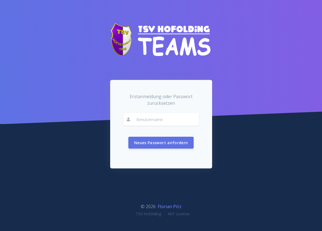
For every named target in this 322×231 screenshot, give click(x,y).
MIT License (179, 213)
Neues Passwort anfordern (161, 142)
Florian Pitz (170, 206)
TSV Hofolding (148, 213)
